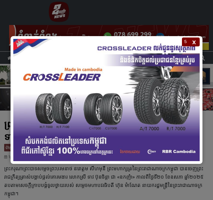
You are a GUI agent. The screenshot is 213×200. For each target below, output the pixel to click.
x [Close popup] (194, 42)
